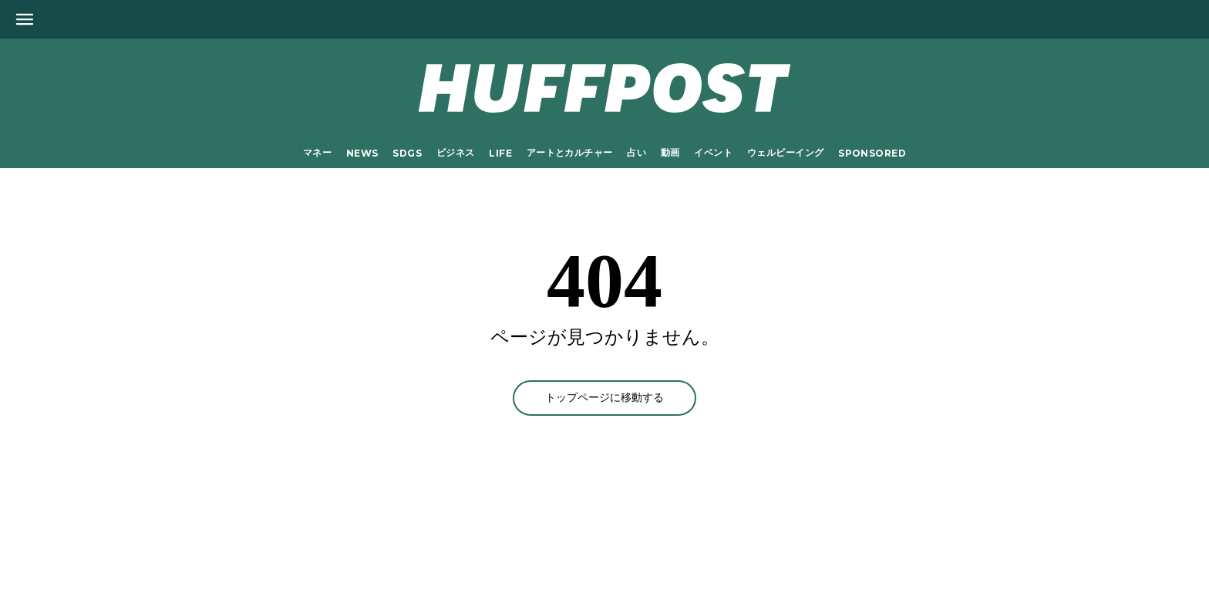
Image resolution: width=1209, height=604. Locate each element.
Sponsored (872, 153)
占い (636, 152)
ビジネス (455, 152)
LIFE (500, 153)
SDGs (407, 153)
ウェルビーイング (785, 152)
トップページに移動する (604, 397)
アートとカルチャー (570, 152)
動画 (670, 152)
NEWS (362, 153)
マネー (317, 152)
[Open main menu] (24, 19)
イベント (713, 152)
